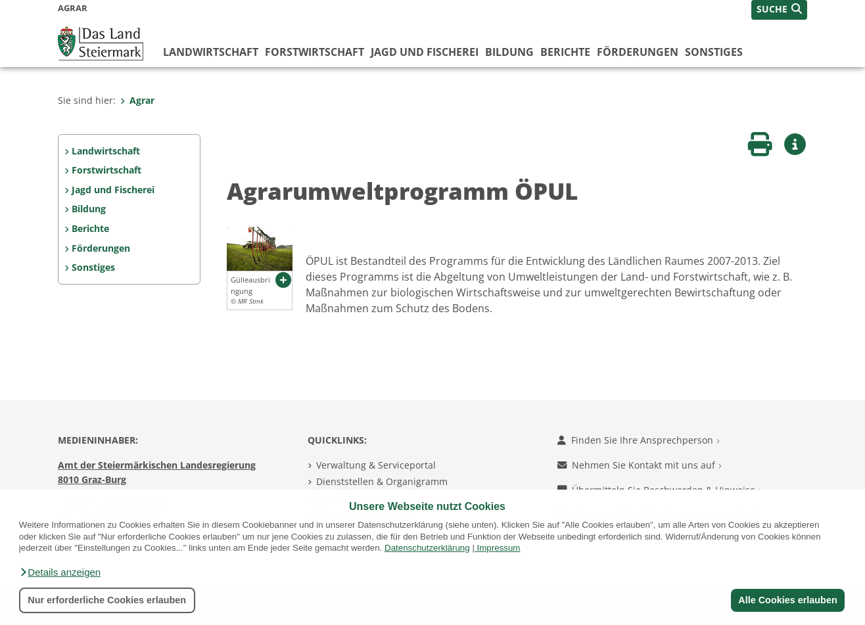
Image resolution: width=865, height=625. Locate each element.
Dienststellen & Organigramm (382, 481)
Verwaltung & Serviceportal (376, 465)
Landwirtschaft (210, 52)
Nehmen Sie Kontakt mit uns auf (639, 465)
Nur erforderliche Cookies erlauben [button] (107, 600)
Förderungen (637, 52)
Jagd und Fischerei (425, 52)
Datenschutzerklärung (427, 548)
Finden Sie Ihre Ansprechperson (638, 440)
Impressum (499, 548)
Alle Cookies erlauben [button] (787, 600)
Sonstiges (714, 52)
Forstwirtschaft (314, 52)
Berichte (565, 52)
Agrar (137, 100)
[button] (60, 572)
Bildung (509, 52)
